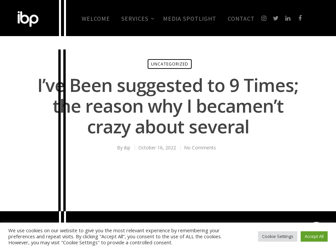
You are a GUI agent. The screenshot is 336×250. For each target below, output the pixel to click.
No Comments (200, 147)
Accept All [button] (314, 236)
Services (137, 18)
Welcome (96, 18)
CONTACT (241, 18)
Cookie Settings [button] (277, 236)
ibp (127, 147)
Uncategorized (169, 64)
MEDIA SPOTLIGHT (189, 18)
